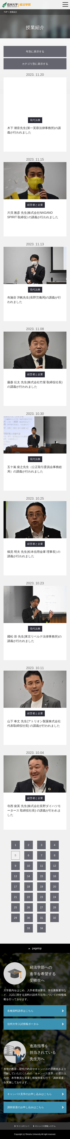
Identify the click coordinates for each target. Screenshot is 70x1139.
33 (28, 928)
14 (28, 876)
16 (54, 876)
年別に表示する (35, 51)
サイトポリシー (21, 1126)
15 (41, 876)
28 (54, 907)
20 (54, 886)
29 (15, 917)
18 (28, 886)
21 (15, 897)
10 (28, 865)
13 (15, 876)
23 (41, 897)
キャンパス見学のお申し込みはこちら (29, 1094)
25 (15, 907)
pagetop (35, 948)
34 (41, 928)
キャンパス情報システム (44, 1126)
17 (15, 886)
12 (54, 865)
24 (54, 897)
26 (28, 907)
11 (41, 865)
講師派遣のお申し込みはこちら (25, 1107)
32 (54, 917)
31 (41, 917)
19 (41, 886)
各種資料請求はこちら (20, 1010)
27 (41, 907)
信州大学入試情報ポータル (23, 1023)
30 (28, 917)
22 (28, 897)
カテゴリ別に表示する (35, 63)
